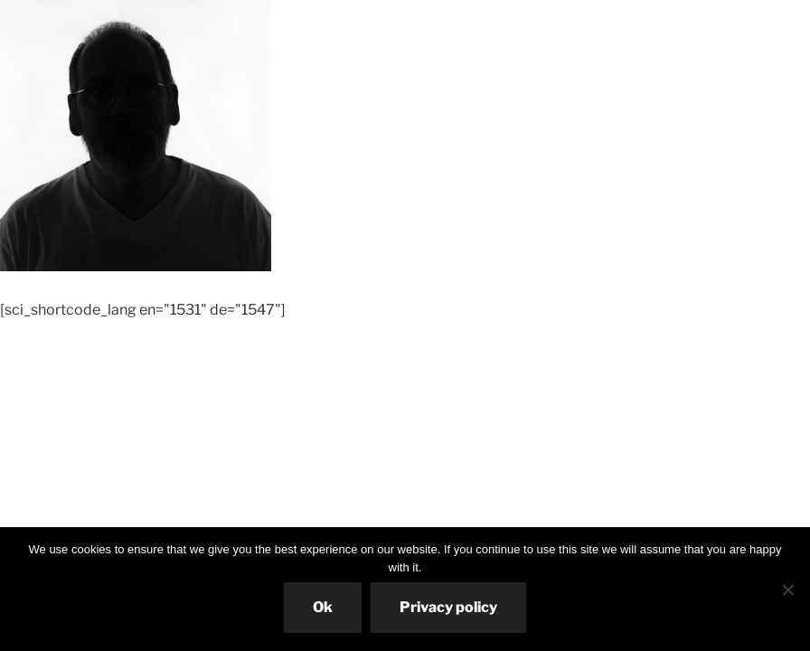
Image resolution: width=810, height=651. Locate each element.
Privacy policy (448, 607)
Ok (323, 607)
